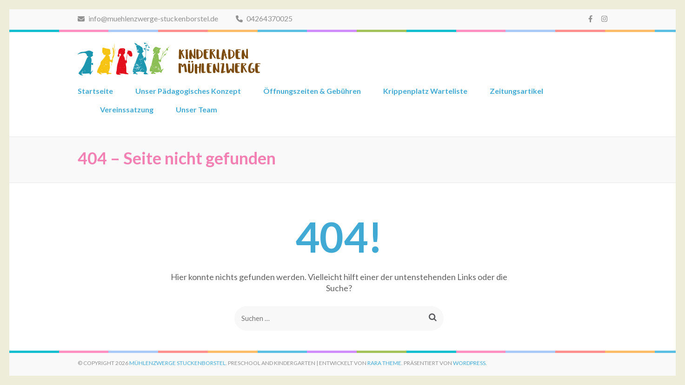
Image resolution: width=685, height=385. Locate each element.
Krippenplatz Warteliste (425, 90)
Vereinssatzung (126, 109)
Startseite (95, 90)
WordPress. (470, 362)
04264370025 (264, 18)
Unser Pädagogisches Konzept (188, 90)
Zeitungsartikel (516, 90)
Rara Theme (384, 362)
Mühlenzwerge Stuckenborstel (177, 362)
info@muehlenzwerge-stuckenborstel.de (148, 18)
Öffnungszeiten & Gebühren (312, 90)
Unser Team (196, 109)
